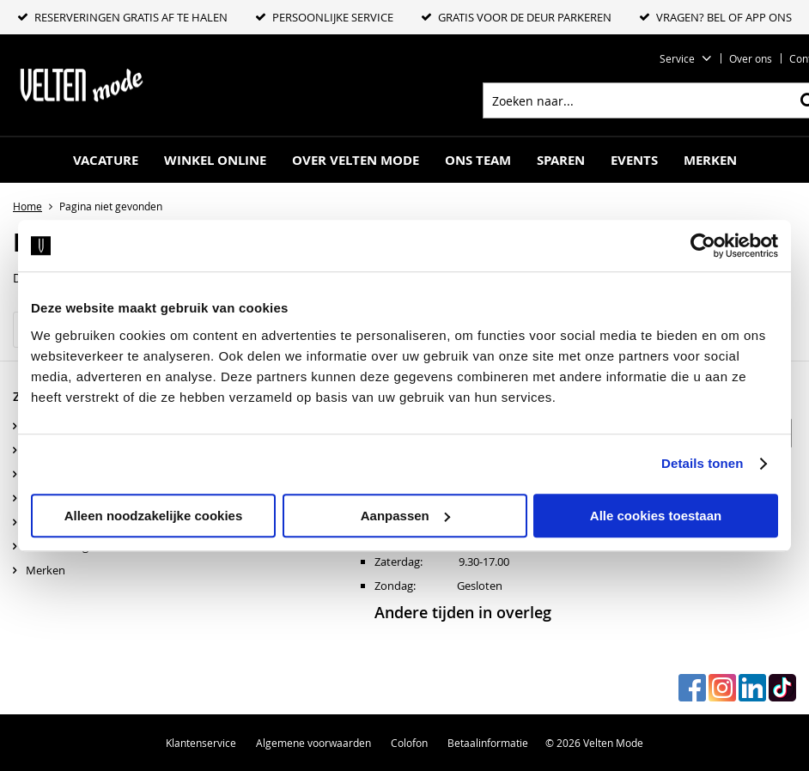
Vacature (105, 160)
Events (634, 160)
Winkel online (215, 160)
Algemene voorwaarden (313, 743)
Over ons (750, 58)
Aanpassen (405, 515)
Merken (710, 160)
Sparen (561, 160)
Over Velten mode (355, 160)
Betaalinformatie (487, 743)
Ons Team (478, 160)
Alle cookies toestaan (655, 515)
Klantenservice (201, 743)
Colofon (409, 743)
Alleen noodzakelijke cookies (153, 515)
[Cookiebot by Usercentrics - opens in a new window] (703, 245)
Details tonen (702, 463)
